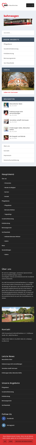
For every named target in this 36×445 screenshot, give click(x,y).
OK (5, 441)
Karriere (7, 192)
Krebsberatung (9, 53)
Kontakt (6, 151)
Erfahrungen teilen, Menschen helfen (20, 128)
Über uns (7, 146)
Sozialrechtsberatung (11, 49)
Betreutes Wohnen (10, 210)
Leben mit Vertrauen (11, 92)
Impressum (7, 155)
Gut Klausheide (9, 63)
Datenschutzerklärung (11, 160)
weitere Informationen (23, 441)
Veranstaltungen (6, 250)
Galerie (6, 241)
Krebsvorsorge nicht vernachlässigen (16, 112)
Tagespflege (8, 214)
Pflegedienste (5, 201)
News (3, 245)
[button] (29, 5)
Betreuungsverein (10, 58)
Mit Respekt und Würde (17, 136)
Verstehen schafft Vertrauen (19, 120)
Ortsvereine (8, 183)
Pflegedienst (8, 44)
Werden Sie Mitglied (10, 187)
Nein (10, 441)
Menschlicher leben (16, 104)
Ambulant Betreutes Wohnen (12, 236)
